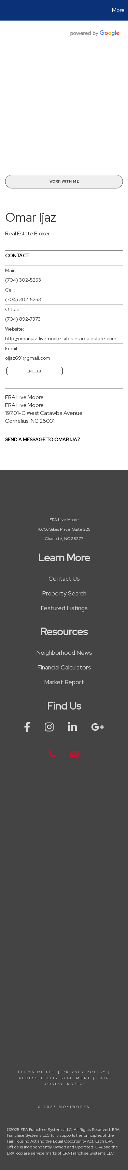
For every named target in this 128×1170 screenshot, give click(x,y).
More (118, 10)
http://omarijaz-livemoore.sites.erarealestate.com (60, 338)
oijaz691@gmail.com (27, 358)
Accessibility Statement (55, 1078)
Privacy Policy (84, 1072)
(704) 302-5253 (23, 280)
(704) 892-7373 (23, 319)
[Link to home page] (6, 10)
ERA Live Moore (24, 397)
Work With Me (64, 181)
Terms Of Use (37, 1072)
